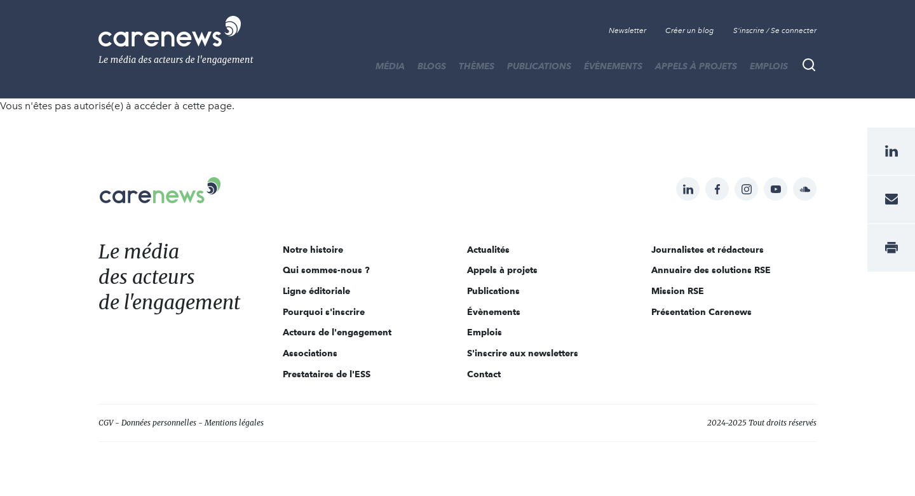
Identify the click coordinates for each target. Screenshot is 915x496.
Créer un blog (689, 30)
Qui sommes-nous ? (326, 270)
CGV (105, 422)
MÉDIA (390, 66)
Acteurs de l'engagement (337, 332)
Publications (539, 66)
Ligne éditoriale (316, 291)
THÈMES (476, 66)
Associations (310, 353)
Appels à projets (696, 66)
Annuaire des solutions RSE (711, 270)
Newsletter (627, 30)
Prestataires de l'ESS (326, 374)
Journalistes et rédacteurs (707, 250)
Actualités (488, 250)
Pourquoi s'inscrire (324, 312)
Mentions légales (234, 422)
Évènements (613, 66)
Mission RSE (677, 291)
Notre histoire (313, 250)
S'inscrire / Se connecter (775, 30)
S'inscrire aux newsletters (522, 353)
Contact (484, 374)
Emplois (769, 66)
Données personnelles (158, 422)
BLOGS (431, 66)
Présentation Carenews (701, 312)
